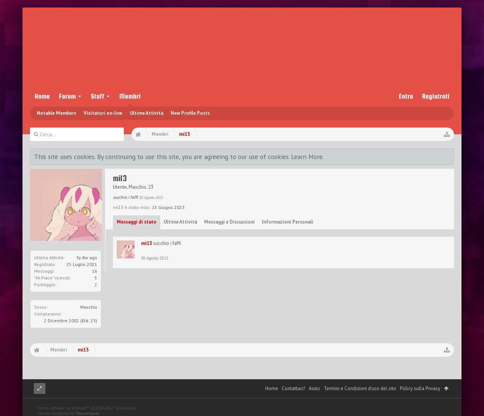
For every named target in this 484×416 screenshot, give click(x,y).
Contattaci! (293, 388)
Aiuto (314, 388)
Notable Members (56, 113)
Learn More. (307, 156)
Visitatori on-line (103, 113)
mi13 (146, 243)
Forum (67, 96)
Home (42, 96)
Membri (130, 96)
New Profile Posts (190, 113)
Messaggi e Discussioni (229, 222)
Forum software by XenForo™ (87, 408)
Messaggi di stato (136, 222)
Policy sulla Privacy (420, 388)
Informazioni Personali (287, 222)
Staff (97, 96)
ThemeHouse (87, 413)
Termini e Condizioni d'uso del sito (360, 388)
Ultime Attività (146, 113)
